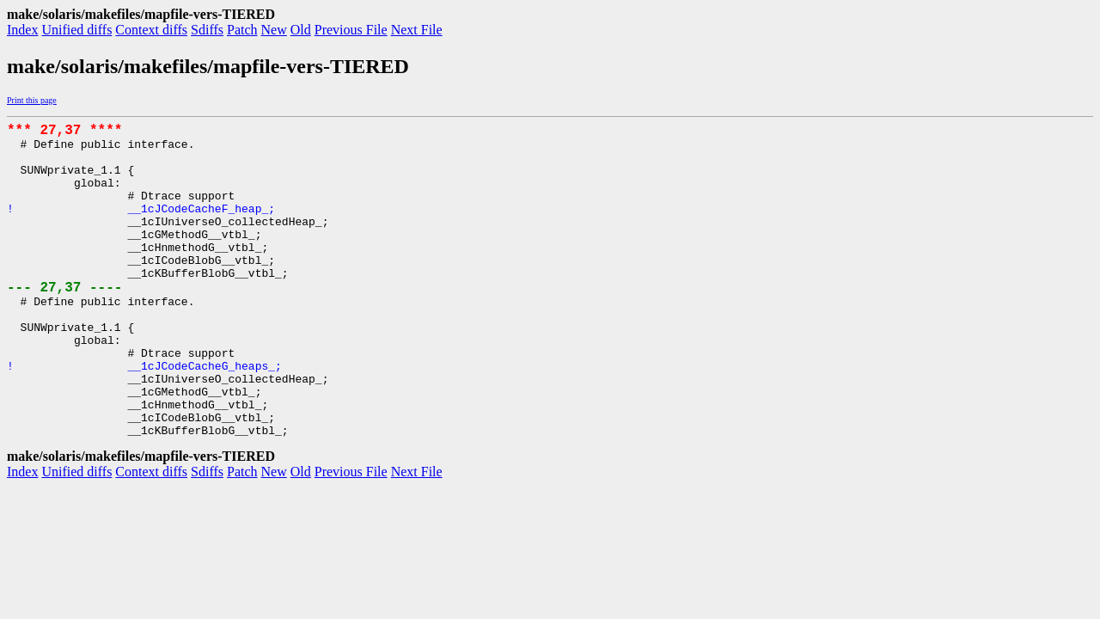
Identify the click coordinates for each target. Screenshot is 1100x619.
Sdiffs (207, 29)
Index (22, 29)
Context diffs (151, 29)
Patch (242, 29)
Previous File (351, 29)
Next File (417, 29)
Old (300, 29)
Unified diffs (76, 29)
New (274, 29)
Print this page (32, 100)
